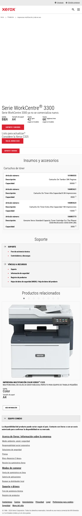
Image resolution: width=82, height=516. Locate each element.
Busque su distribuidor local (13, 481)
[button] (24, 298)
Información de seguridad (20, 273)
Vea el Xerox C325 (13, 141)
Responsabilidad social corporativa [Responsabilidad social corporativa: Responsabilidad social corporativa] (16, 445)
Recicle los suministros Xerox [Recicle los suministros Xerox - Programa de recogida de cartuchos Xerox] (13, 463)
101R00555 (72, 175)
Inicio (2, 17)
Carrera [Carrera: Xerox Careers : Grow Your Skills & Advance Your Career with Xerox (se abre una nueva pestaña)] (17, 502)
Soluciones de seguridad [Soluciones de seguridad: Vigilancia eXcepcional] (12, 450)
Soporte (13, 269)
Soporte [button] (12, 247)
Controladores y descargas (20, 256)
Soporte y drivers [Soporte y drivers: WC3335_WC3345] (13, 127)
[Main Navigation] (78, 9)
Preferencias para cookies (63, 502)
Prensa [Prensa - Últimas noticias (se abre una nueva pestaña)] (5, 454)
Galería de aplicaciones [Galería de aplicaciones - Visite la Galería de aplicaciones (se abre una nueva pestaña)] (11, 477)
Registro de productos (19, 277)
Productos (11, 17)
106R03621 (72, 189)
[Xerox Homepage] (9, 9)
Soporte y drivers (11, 486)
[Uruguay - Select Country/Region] (59, 2)
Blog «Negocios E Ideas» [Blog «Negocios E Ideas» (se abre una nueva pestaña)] (12, 458)
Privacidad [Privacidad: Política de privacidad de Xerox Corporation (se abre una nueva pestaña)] (40, 502)
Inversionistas (27, 502)
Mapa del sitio (18, 505)
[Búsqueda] (73, 9)
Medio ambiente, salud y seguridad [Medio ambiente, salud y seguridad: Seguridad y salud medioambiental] (16, 441)
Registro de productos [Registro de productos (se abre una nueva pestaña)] (11, 495)
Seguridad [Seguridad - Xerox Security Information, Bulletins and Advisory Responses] (6, 505)
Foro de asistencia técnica (20, 252)
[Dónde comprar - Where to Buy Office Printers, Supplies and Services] (73, 2)
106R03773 (72, 217)
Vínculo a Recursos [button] (17, 264)
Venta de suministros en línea (14, 472)
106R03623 (72, 203)
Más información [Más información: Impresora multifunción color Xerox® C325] (11, 408)
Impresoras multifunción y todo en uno (29, 17)
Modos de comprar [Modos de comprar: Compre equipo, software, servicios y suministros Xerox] (11, 468)
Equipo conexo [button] (15, 418)
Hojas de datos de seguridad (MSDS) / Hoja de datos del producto (34, 282)
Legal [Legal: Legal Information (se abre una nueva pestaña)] (48, 502)
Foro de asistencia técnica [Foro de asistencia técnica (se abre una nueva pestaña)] (12, 491)
